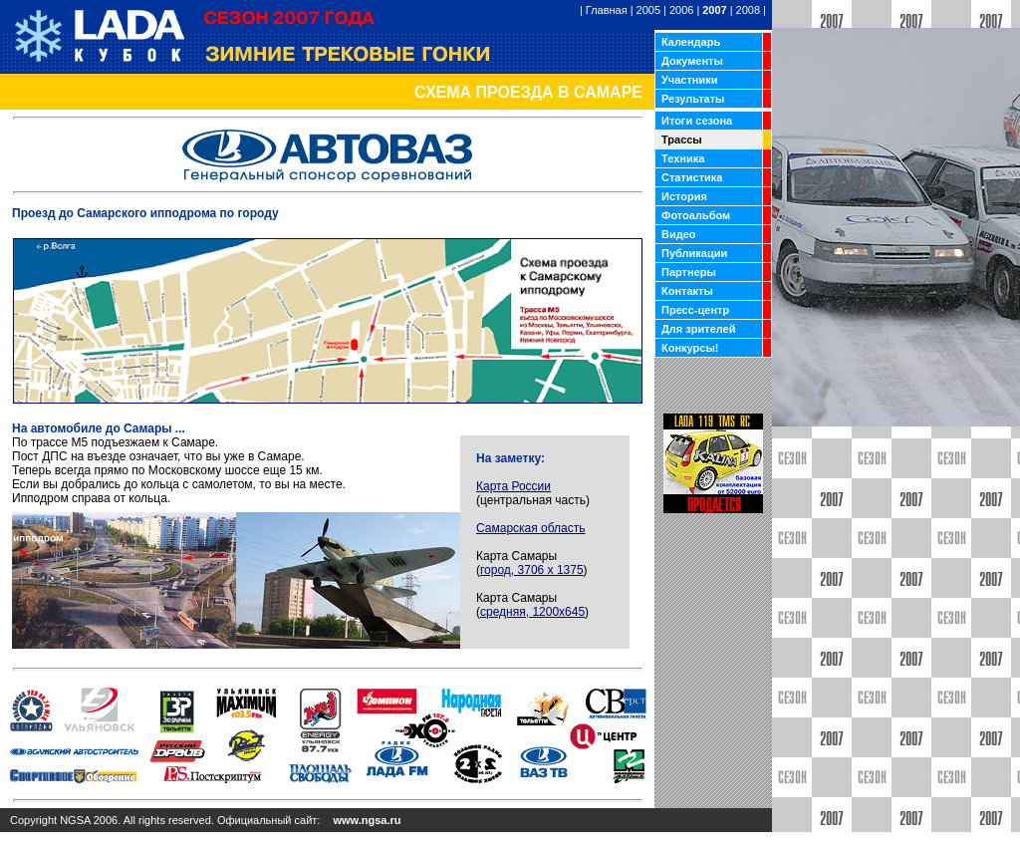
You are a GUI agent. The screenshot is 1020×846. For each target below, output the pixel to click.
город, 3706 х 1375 (532, 570)
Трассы (681, 139)
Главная (607, 10)
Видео (678, 234)
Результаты (692, 99)
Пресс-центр (695, 310)
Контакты (687, 291)
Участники (689, 80)
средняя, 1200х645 (532, 612)
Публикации (694, 253)
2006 (681, 10)
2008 (748, 10)
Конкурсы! (689, 348)
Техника (682, 158)
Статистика (692, 177)
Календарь (690, 42)
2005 (648, 10)
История (684, 196)
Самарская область (531, 528)
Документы (692, 61)
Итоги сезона (696, 121)
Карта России (513, 486)
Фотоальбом (695, 215)
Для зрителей (698, 329)
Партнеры (688, 272)
